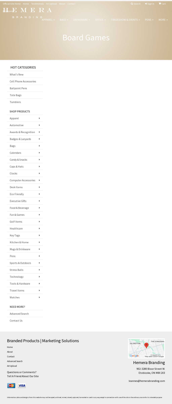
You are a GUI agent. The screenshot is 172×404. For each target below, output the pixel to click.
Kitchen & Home (19, 242)
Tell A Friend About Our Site (23, 376)
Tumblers (15, 102)
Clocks (13, 173)
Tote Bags (16, 95)
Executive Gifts (18, 201)
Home (26, 3)
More (163, 22)
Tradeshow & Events (125, 22)
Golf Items (16, 221)
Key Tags (15, 235)
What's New (16, 74)
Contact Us (16, 320)
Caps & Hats (17, 166)
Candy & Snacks (18, 159)
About (62, 3)
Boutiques (8, 11)
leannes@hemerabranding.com (147, 380)
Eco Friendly (17, 194)
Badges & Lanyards (20, 139)
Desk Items (16, 187)
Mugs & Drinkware (20, 249)
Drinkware (81, 22)
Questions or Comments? (21, 372)
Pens (149, 22)
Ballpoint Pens (18, 88)
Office (100, 22)
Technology (16, 276)
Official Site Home (12, 3)
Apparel (48, 22)
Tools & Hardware (20, 283)
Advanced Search (19, 313)
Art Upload (51, 3)
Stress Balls (16, 269)
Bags (64, 22)
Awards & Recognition (22, 132)
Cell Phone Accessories (23, 81)
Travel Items (17, 290)
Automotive (17, 125)
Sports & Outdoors (20, 263)
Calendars (15, 152)
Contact (71, 3)
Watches (15, 297)
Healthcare (16, 228)
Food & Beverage (19, 207)
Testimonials (37, 3)
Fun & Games (17, 214)
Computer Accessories (22, 180)
